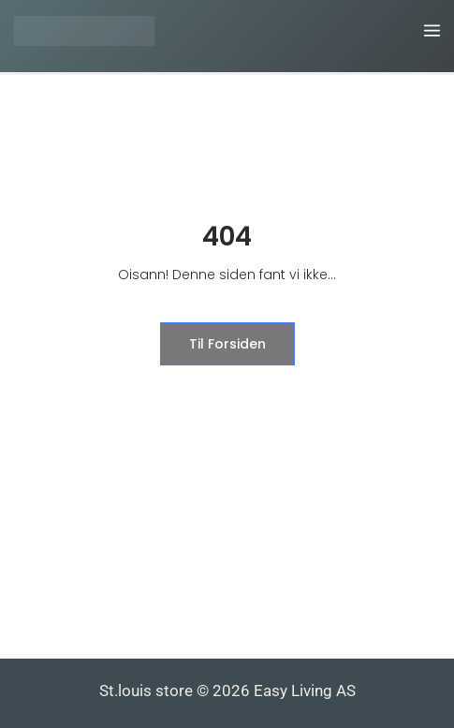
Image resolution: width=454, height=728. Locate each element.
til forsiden (227, 343)
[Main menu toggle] (433, 31)
